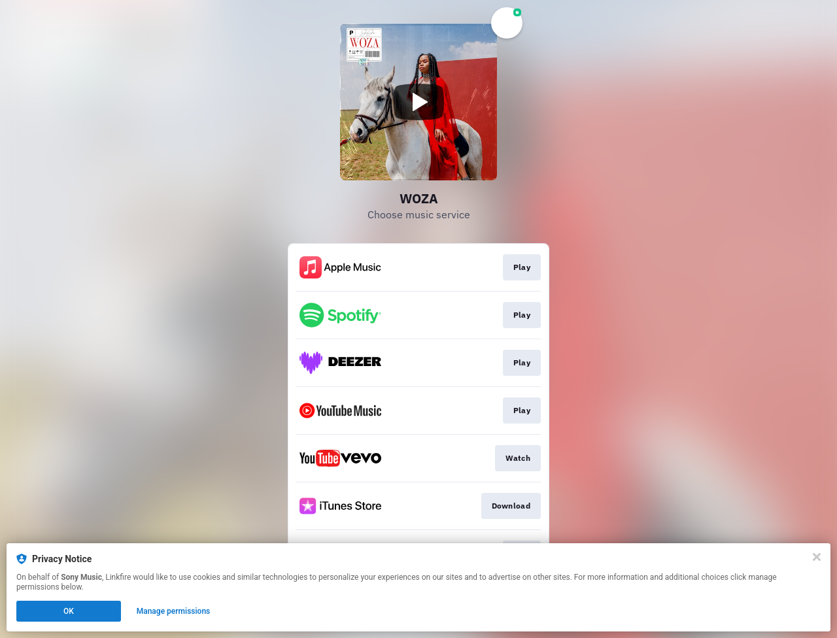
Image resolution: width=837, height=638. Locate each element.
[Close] (816, 556)
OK (68, 611)
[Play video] (418, 102)
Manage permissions (174, 611)
